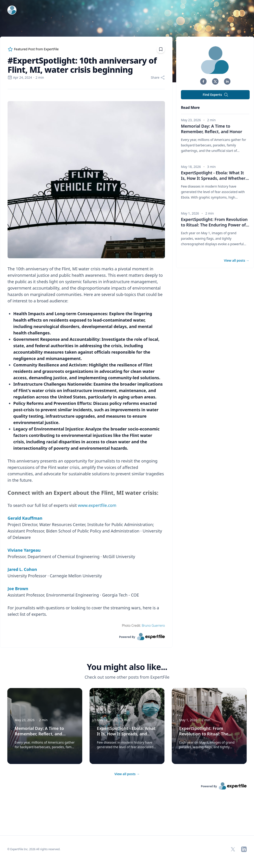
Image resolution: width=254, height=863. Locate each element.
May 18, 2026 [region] (191, 166)
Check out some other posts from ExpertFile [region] (127, 677)
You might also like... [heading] (127, 667)
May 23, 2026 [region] (191, 120)
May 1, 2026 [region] (190, 213)
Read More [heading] (190, 107)
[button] (203, 81)
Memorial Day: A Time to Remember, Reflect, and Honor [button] (211, 128)
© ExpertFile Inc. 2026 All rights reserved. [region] (33, 849)
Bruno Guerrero (153, 625)
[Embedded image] (86, 180)
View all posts (126, 774)
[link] (86, 636)
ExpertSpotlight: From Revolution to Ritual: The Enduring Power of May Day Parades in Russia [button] (215, 225)
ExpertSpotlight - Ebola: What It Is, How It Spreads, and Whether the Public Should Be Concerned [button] (215, 178)
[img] (215, 60)
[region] (86, 361)
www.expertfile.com (97, 505)
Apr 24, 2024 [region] (20, 77)
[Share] (158, 77)
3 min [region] (211, 166)
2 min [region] (40, 77)
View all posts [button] (236, 260)
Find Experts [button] (215, 94)
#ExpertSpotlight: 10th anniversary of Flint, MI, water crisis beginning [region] (82, 65)
